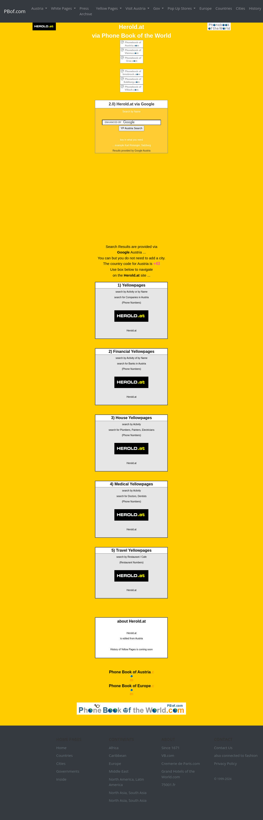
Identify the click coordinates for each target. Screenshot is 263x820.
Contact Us (223, 747)
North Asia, (118, 792)
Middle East (118, 771)
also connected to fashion (235, 755)
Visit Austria (136, 8)
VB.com (167, 755)
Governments (67, 771)
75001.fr (168, 784)
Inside (61, 779)
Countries (224, 8)
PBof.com (14, 11)
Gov (157, 8)
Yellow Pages (107, 8)
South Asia (138, 792)
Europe (205, 8)
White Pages (62, 8)
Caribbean (117, 755)
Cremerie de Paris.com (180, 763)
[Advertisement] (132, 198)
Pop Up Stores (180, 8)
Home (61, 747)
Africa (114, 747)
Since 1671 (170, 747)
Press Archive (86, 11)
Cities (240, 8)
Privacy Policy (225, 763)
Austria (37, 8)
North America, (122, 779)
